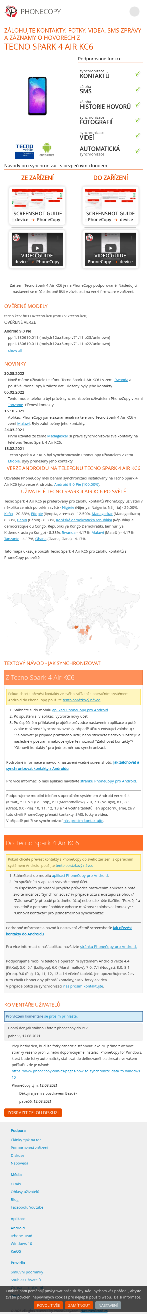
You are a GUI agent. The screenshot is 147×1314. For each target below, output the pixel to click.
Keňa (8, 513)
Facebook (19, 1207)
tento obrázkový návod (81, 700)
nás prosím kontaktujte (83, 820)
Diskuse (17, 1155)
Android (18, 1227)
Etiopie (14, 460)
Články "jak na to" (26, 1139)
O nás (16, 1183)
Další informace (127, 1297)
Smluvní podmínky (27, 1271)
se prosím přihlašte (60, 1016)
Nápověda (19, 1163)
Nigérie (68, 507)
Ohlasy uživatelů (25, 1191)
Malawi (23, 423)
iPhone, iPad (21, 1235)
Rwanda (121, 379)
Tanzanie (15, 404)
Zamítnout (79, 1305)
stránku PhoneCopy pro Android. (108, 780)
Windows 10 (21, 1243)
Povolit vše (48, 1305)
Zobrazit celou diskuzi (33, 1112)
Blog (14, 1199)
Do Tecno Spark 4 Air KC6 (110, 206)
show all (15, 350)
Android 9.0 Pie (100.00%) (76, 484)
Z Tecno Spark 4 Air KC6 (37, 206)
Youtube (36, 1207)
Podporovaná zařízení (29, 1147)
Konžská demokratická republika (84, 519)
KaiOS (16, 1251)
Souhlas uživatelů (26, 1279)
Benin (22, 519)
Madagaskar (57, 435)
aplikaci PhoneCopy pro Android (80, 709)
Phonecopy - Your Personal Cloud (33, 11)
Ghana (40, 538)
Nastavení (108, 1305)
